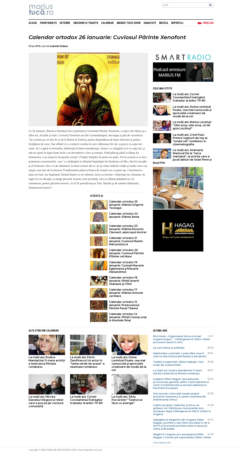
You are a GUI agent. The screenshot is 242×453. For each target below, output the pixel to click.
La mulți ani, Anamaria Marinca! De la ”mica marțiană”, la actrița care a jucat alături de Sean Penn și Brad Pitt (182, 156)
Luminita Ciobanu (59, 46)
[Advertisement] (57, 215)
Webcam (208, 22)
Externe (65, 22)
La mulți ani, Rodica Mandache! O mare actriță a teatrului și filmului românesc (47, 362)
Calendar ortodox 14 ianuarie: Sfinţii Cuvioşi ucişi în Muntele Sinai (128, 317)
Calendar (107, 22)
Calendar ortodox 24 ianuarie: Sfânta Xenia (124, 215)
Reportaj (177, 22)
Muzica (163, 22)
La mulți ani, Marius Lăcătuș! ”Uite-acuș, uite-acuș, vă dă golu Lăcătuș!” (192, 125)
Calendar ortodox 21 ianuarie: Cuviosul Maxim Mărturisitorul (126, 241)
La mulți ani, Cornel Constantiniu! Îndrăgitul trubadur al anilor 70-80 (189, 97)
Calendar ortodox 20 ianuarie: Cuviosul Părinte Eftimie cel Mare (126, 253)
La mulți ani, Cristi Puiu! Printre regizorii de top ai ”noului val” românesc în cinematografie (190, 139)
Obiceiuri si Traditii (85, 22)
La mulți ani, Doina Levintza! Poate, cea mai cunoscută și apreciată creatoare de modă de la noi (192, 111)
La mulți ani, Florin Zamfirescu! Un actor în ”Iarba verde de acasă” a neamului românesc (87, 362)
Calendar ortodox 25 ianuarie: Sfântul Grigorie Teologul (126, 205)
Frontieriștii (48, 22)
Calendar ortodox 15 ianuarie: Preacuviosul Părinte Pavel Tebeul (124, 305)
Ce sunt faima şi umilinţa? (169, 347)
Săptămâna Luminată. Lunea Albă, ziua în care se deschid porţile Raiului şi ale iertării (179, 355)
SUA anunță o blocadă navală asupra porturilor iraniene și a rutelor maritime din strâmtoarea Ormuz (179, 396)
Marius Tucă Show (128, 22)
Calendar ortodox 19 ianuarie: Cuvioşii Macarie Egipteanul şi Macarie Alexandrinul (126, 267)
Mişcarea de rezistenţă (59, 10)
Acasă (33, 22)
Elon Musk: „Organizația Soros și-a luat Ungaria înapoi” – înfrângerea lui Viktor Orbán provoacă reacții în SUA (181, 339)
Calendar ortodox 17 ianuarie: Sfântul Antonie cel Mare (126, 293)
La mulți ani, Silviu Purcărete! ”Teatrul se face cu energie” (127, 400)
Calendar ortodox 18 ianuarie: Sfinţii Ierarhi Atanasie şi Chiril (124, 281)
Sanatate (150, 22)
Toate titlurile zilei (161, 442)
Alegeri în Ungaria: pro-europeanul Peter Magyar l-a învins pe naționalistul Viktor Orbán (182, 436)
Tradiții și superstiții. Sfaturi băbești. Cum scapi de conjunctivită (178, 363)
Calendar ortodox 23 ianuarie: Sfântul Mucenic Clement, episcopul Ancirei (127, 229)
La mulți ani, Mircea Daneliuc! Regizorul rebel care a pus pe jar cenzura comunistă (46, 401)
